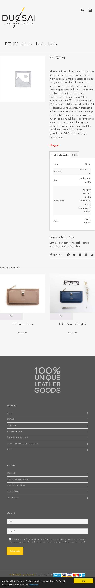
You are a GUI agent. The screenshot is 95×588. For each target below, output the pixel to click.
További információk (60, 155)
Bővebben (33, 584)
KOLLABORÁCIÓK (16, 485)
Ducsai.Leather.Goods (44, 575)
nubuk (77, 246)
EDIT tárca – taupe (23, 324)
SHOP (10, 413)
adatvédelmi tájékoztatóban (58, 542)
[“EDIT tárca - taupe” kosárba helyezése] (11, 316)
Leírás (74, 155)
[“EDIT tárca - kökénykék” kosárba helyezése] (61, 316)
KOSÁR (10, 419)
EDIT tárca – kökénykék (72, 324)
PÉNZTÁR (11, 425)
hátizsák (76, 243)
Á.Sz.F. (9, 450)
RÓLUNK (11, 473)
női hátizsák (66, 246)
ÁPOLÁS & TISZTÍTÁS (17, 438)
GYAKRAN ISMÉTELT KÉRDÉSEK (22, 444)
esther (67, 243)
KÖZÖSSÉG (13, 492)
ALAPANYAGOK (15, 431)
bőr (61, 243)
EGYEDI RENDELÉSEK (18, 479)
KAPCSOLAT (13, 498)
